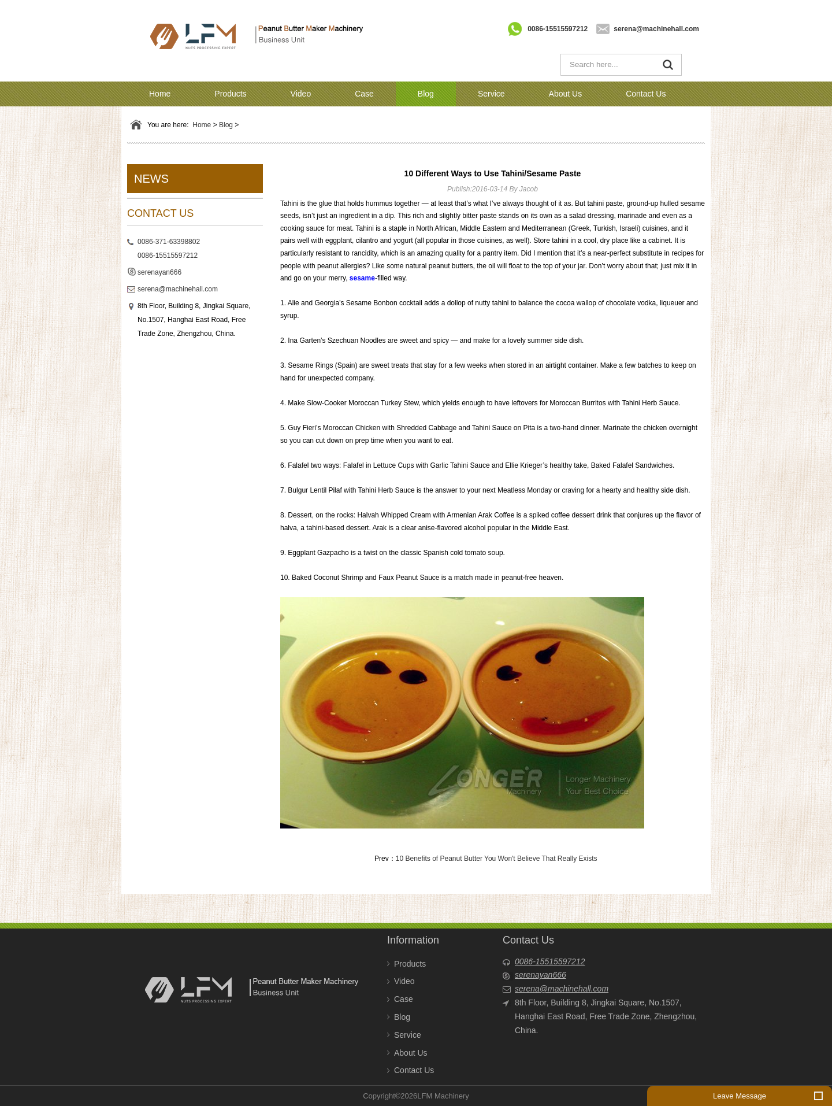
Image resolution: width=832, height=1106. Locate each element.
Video (301, 93)
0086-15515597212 (558, 29)
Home (159, 93)
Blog (426, 93)
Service (491, 93)
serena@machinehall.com (656, 29)
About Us (565, 93)
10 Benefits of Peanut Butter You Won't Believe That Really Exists (496, 859)
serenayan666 (159, 272)
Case (364, 93)
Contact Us (646, 93)
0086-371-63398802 (169, 242)
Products (230, 93)
